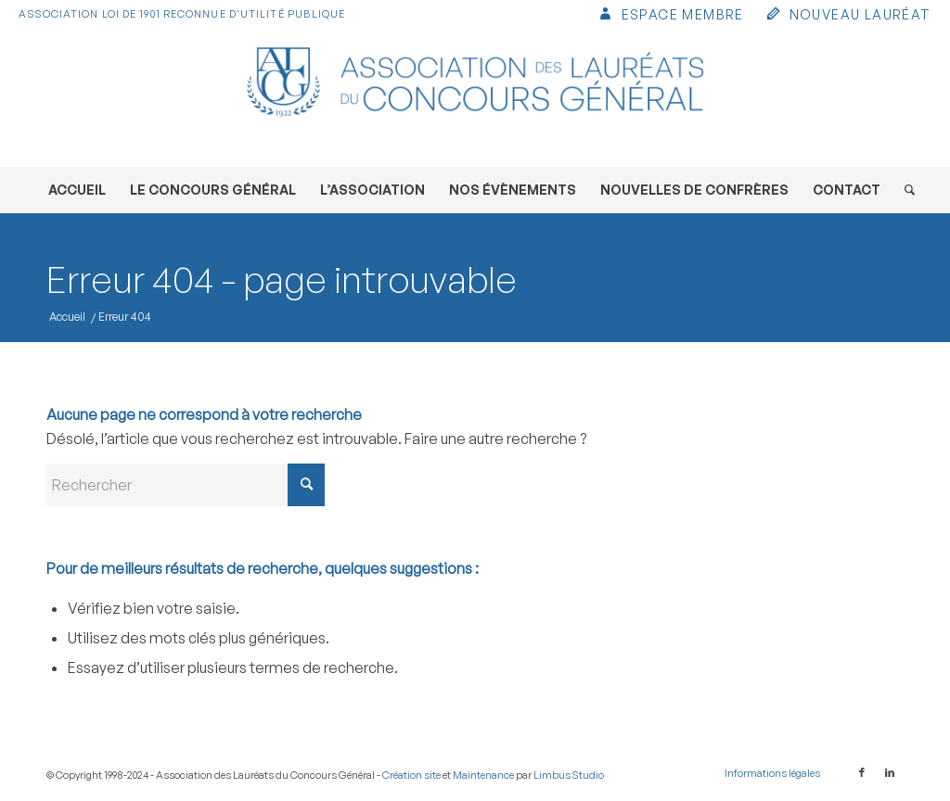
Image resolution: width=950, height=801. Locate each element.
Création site (411, 775)
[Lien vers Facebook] (862, 772)
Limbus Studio (568, 775)
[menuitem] (670, 16)
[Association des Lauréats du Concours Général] (475, 97)
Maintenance (483, 775)
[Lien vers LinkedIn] (890, 772)
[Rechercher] (903, 190)
